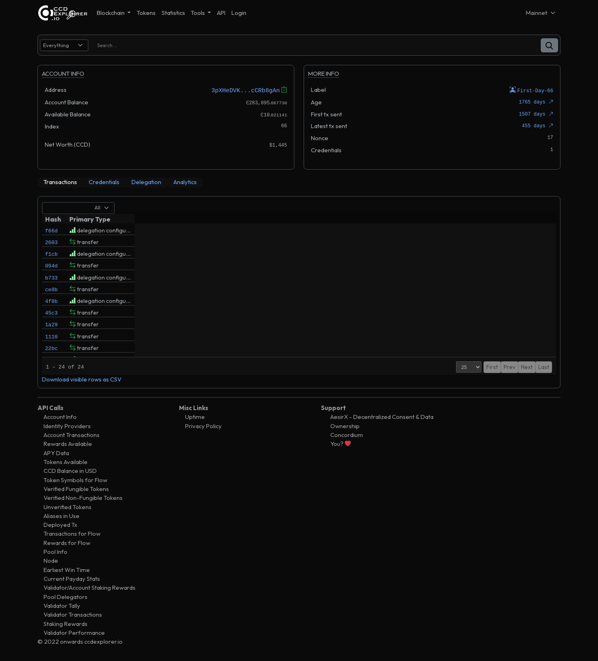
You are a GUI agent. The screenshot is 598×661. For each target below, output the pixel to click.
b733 (51, 284)
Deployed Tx (60, 524)
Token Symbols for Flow (75, 479)
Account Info (60, 417)
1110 (51, 353)
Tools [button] (198, 13)
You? (340, 444)
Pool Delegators (66, 596)
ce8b (51, 298)
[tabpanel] (299, 292)
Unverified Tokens (68, 506)
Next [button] (527, 366)
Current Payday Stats (72, 578)
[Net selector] (541, 12)
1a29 (51, 339)
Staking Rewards (66, 623)
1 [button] (514, 366)
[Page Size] (461, 366)
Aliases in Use (61, 515)
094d (51, 271)
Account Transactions (72, 434)
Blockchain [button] (111, 13)
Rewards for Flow (67, 542)
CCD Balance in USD (70, 471)
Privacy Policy (203, 425)
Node (51, 560)
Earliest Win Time (67, 569)
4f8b (51, 312)
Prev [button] (502, 366)
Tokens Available (66, 461)
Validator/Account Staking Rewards (89, 587)
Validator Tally (62, 605)
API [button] (221, 13)
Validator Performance (74, 632)
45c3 (51, 325)
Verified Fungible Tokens (76, 488)
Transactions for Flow (72, 533)
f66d (51, 230)
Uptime (195, 417)
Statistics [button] (173, 13)
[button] (549, 45)
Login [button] (238, 13)
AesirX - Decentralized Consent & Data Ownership (381, 421)
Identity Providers (67, 425)
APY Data (56, 452)
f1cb (51, 257)
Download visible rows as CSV (81, 379)
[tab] (60, 182)
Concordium (346, 434)
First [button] (484, 366)
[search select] (64, 45)
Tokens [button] (146, 13)
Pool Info (55, 551)
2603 (51, 243)
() (547, 243)
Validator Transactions (73, 614)
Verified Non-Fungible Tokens (83, 497)
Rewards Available (68, 444)
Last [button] (543, 366)
